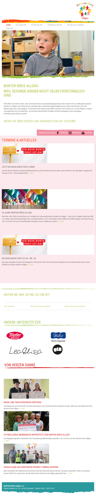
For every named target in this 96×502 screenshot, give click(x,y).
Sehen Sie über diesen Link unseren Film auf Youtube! (40, 121)
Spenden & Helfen (55, 25)
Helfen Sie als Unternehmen (74, 306)
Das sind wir (21, 25)
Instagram (74, 133)
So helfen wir (36, 25)
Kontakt (9, 28)
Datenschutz (85, 501)
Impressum (74, 501)
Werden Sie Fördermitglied (40, 306)
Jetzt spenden (9, 306)
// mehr (31, 173)
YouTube (86, 133)
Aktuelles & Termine (75, 25)
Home (8, 25)
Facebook (61, 133)
